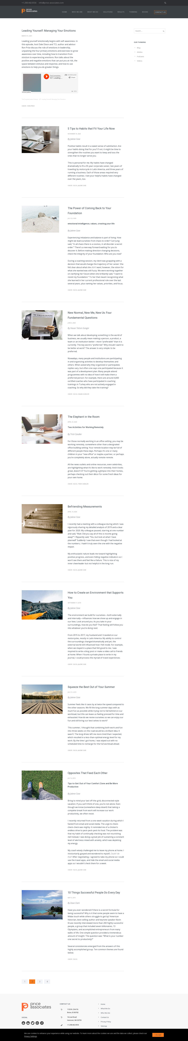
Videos (139, 61)
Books (145, 12)
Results (121, 12)
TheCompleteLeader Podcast (30, 99)
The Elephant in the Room (84, 416)
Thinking (133, 12)
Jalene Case (82, 185)
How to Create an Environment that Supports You (95, 595)
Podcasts (140, 56)
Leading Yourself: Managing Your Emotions (49, 30)
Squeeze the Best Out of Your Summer (91, 687)
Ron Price (31, 106)
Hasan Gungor (83, 394)
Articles (139, 52)
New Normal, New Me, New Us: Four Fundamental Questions (90, 315)
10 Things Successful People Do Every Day (94, 892)
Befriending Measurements (85, 506)
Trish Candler (83, 484)
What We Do (92, 12)
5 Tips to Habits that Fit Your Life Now (91, 128)
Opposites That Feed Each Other (87, 773)
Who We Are (77, 12)
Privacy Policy (106, 1022)
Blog (75, 185)
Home (64, 12)
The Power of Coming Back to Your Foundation (89, 211)
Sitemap (104, 1026)
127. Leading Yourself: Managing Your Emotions (52, 99)
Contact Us (105, 1017)
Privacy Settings (30, 1036)
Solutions (108, 12)
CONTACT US (160, 12)
